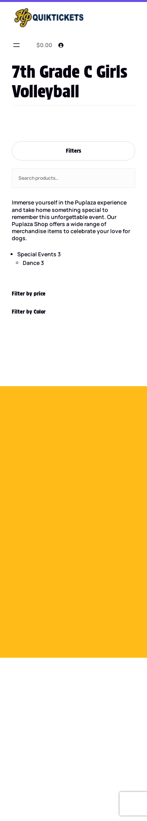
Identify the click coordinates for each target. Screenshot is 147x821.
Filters (73, 151)
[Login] (61, 45)
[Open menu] (16, 45)
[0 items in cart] (43, 45)
